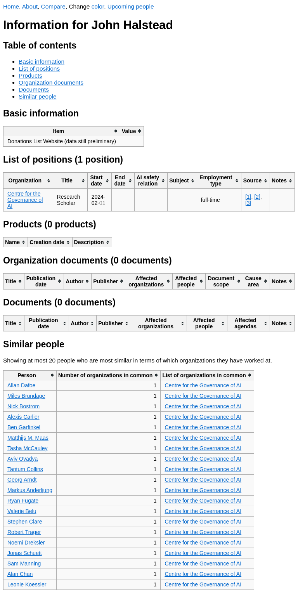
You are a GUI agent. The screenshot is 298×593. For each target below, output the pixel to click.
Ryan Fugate (22, 501)
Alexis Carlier (23, 417)
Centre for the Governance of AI (25, 200)
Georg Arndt (22, 480)
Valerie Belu (21, 511)
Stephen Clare (24, 521)
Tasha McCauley (27, 448)
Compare (53, 6)
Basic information (41, 61)
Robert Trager (24, 532)
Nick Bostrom (23, 406)
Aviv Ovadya (22, 459)
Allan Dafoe (21, 385)
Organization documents (51, 82)
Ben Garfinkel (23, 427)
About (30, 6)
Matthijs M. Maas (28, 438)
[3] (248, 203)
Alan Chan (20, 574)
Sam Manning (24, 563)
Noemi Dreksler (26, 542)
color (98, 6)
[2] (257, 197)
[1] (248, 197)
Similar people (38, 96)
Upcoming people (130, 6)
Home (11, 6)
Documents (34, 89)
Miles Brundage (26, 396)
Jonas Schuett (24, 553)
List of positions (39, 68)
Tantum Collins (25, 469)
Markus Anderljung (29, 490)
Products (30, 75)
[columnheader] (61, 131)
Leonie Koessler (26, 584)
